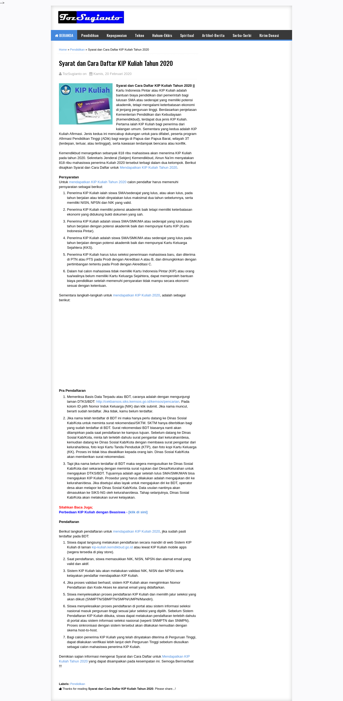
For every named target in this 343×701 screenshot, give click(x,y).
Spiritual (187, 35)
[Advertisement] (222, 17)
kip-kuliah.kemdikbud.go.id (112, 547)
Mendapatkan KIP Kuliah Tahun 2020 (148, 167)
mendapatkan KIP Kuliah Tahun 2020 (97, 182)
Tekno (139, 35)
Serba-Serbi (242, 35)
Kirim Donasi (269, 35)
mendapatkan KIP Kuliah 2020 (136, 295)
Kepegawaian (117, 35)
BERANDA (64, 35)
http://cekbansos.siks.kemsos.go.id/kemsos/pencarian (137, 402)
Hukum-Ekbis (162, 35)
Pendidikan (90, 35)
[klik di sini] (138, 512)
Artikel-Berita (213, 35)
